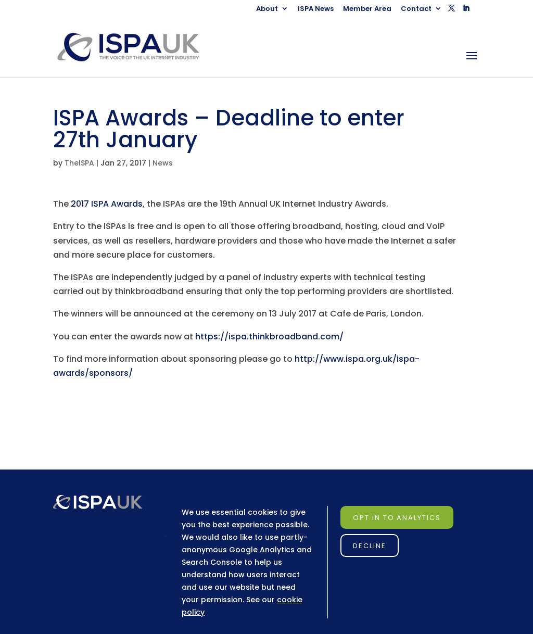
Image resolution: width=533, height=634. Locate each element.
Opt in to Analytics (397, 518)
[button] (451, 11)
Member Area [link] (367, 9)
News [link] (163, 163)
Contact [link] (416, 9)
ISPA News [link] (316, 9)
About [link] (267, 9)
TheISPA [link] (79, 163)
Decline (369, 546)
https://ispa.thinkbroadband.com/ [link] (269, 337)
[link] (137, 47)
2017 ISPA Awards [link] (107, 204)
